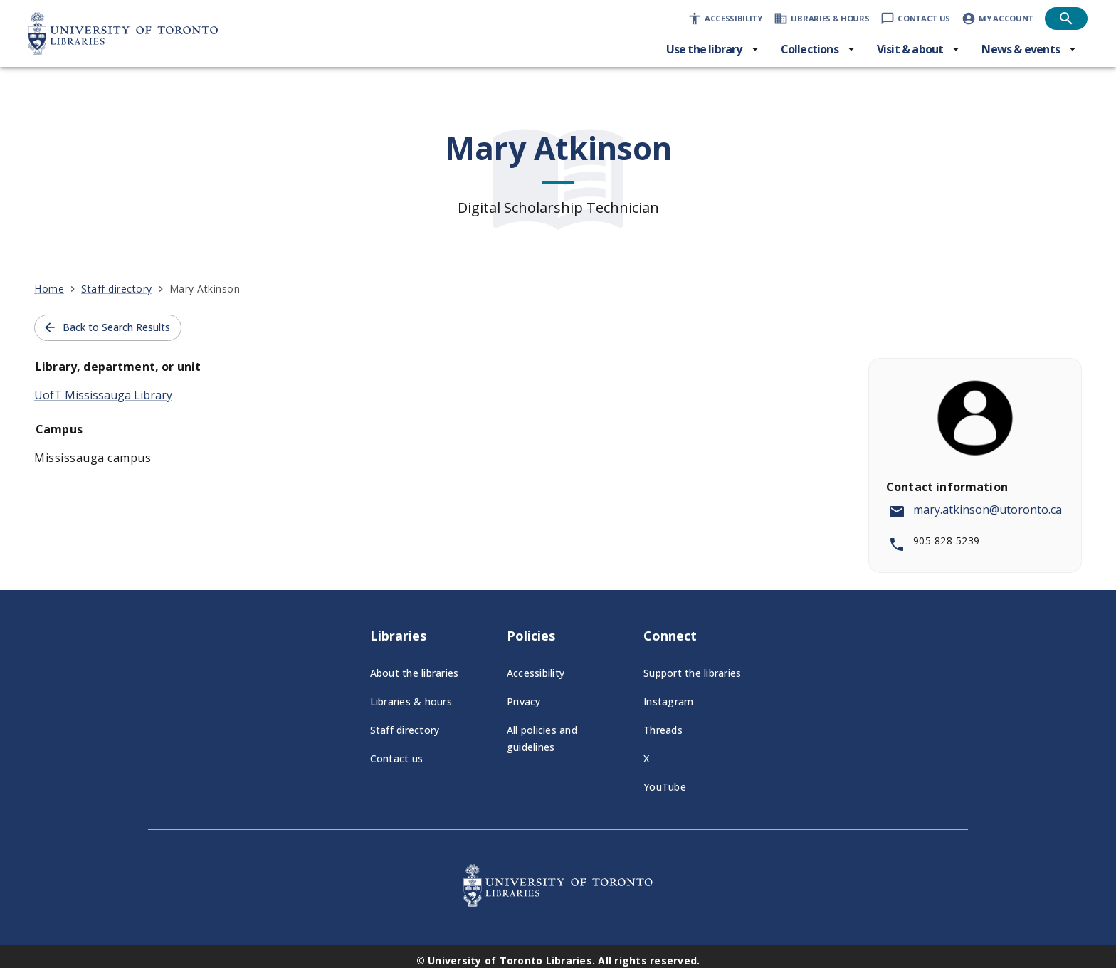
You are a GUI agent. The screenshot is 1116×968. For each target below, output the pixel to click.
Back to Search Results (106, 327)
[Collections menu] (818, 49)
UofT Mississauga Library (103, 395)
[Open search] (1066, 18)
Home (49, 288)
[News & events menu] (1029, 49)
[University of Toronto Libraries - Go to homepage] (558, 902)
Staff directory (116, 288)
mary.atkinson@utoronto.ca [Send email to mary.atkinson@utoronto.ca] (987, 509)
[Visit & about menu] (919, 49)
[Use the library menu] (713, 49)
